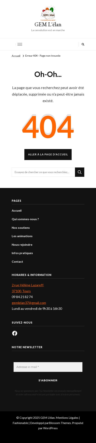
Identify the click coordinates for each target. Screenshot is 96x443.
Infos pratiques (22, 253)
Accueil (17, 210)
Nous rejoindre (22, 244)
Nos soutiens (21, 227)
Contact (17, 261)
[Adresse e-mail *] (48, 367)
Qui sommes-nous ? (25, 219)
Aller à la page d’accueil (48, 154)
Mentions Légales (67, 417)
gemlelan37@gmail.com (29, 303)
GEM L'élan (48, 24)
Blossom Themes (60, 423)
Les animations (22, 236)
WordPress (50, 428)
